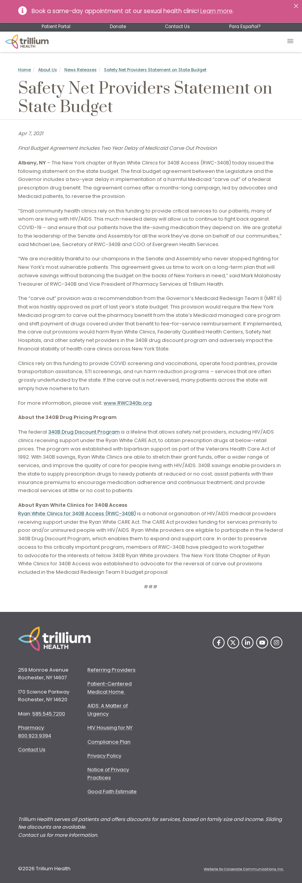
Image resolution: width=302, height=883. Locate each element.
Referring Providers (111, 670)
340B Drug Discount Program (84, 432)
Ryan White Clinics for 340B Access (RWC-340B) (77, 513)
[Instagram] (276, 642)
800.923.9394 (34, 735)
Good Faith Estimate (112, 791)
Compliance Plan (109, 742)
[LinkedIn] (247, 642)
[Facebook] (219, 642)
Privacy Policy (104, 755)
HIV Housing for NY (110, 727)
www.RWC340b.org (128, 403)
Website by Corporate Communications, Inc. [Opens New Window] (244, 869)
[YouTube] (262, 642)
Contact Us (177, 26)
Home (24, 70)
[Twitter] (233, 642)
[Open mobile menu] (290, 42)
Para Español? (244, 26)
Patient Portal (56, 26)
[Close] (296, 6)
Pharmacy (31, 727)
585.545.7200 (48, 713)
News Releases (80, 70)
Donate (118, 26)
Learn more (216, 11)
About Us (47, 70)
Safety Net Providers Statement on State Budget (155, 70)
